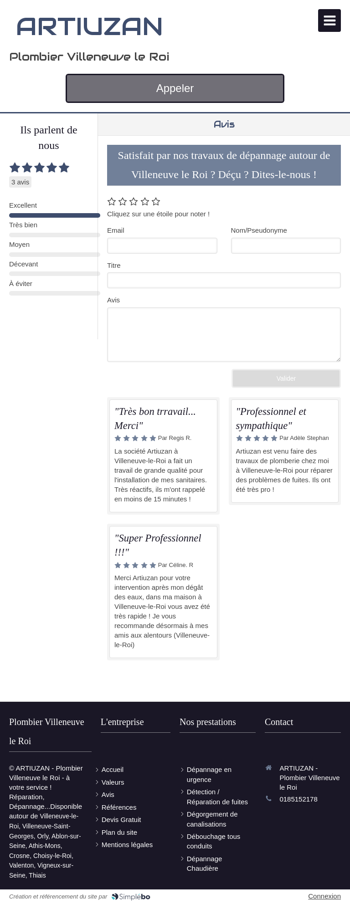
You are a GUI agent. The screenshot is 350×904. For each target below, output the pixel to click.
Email (115, 230)
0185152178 (298, 799)
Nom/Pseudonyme (259, 230)
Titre (113, 265)
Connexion (324, 896)
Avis (113, 300)
